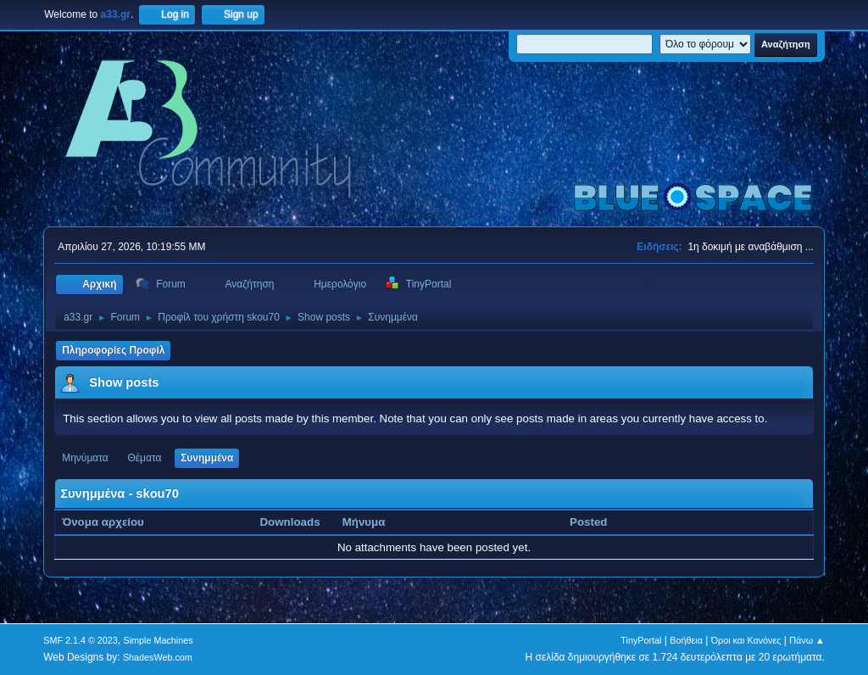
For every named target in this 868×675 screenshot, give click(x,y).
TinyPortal (640, 640)
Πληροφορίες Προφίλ (113, 350)
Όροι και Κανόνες (746, 640)
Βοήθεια (686, 640)
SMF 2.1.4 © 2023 (80, 640)
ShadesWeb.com (157, 657)
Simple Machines (158, 640)
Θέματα (144, 458)
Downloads (289, 522)
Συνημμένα (207, 458)
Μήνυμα (364, 522)
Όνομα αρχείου (112, 522)
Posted (588, 522)
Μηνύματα (85, 458)
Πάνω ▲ (807, 640)
